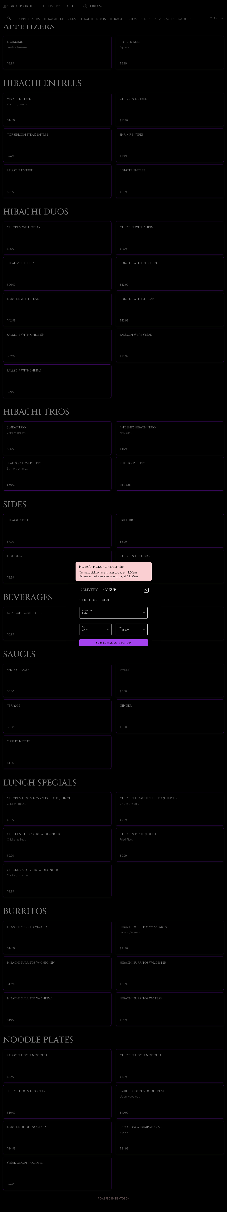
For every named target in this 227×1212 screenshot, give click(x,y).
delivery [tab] (88, 589)
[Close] (146, 590)
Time (120, 627)
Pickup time (87, 610)
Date (84, 627)
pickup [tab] (109, 589)
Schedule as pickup (113, 642)
